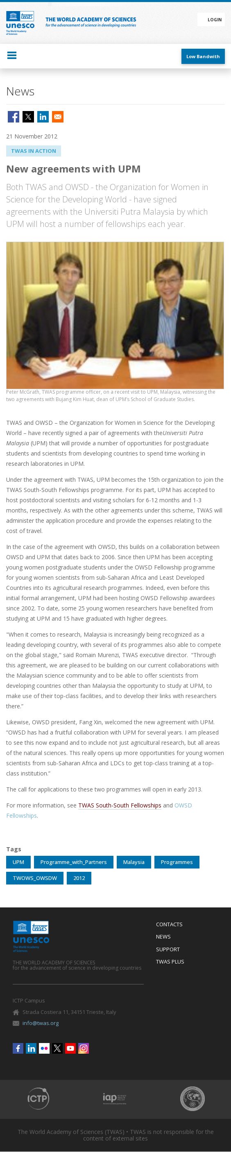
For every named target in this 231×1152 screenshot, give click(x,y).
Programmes (177, 862)
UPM (18, 862)
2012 (79, 878)
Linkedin (31, 1048)
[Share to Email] (57, 116)
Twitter (57, 1048)
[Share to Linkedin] (43, 116)
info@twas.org (41, 1023)
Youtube (70, 1048)
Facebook (18, 1048)
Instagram (83, 1048)
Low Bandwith (203, 56)
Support (168, 949)
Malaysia (134, 862)
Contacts (169, 924)
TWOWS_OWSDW (35, 878)
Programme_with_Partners (74, 862)
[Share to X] (28, 116)
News (163, 937)
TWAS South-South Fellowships (119, 805)
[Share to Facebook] (13, 116)
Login (215, 20)
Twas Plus (170, 962)
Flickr (44, 1048)
